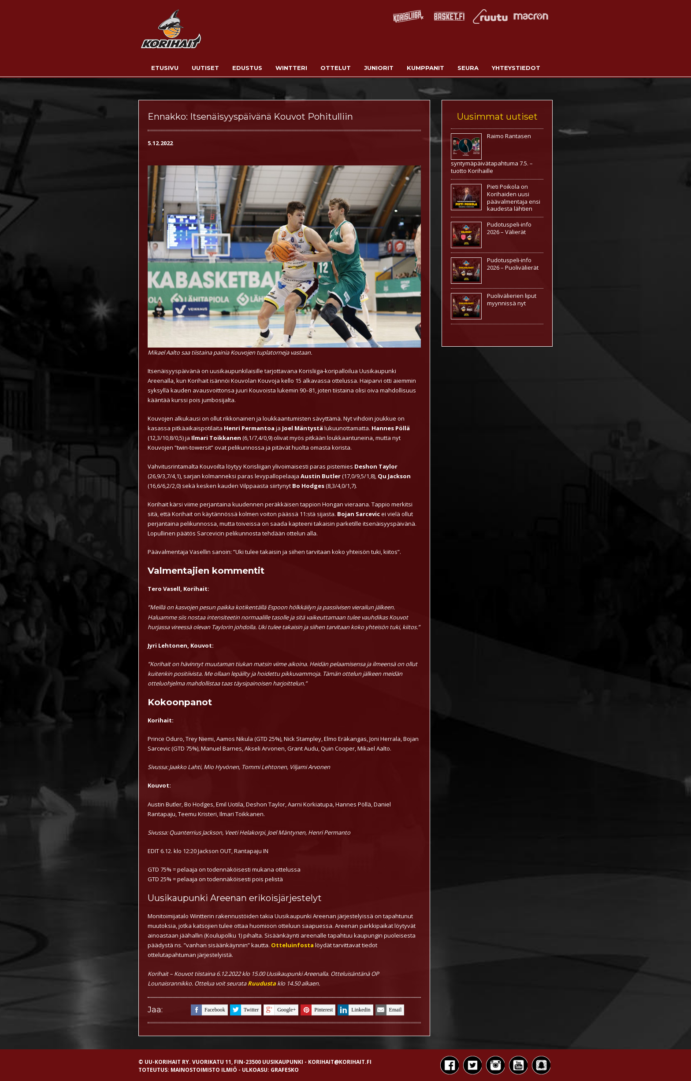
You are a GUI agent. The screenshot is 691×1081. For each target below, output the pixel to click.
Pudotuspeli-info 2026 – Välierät (509, 228)
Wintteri (291, 67)
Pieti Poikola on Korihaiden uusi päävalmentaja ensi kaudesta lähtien (513, 198)
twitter (244, 1009)
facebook (208, 1009)
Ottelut (335, 67)
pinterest (317, 1009)
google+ (280, 1009)
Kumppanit (425, 67)
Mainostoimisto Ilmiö (204, 1070)
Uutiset (205, 67)
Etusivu (164, 67)
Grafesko (285, 1070)
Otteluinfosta (292, 945)
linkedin (354, 1009)
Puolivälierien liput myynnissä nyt (511, 299)
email (388, 1009)
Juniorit (379, 67)
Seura (468, 67)
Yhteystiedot (516, 67)
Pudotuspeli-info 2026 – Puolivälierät (513, 263)
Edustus (247, 67)
